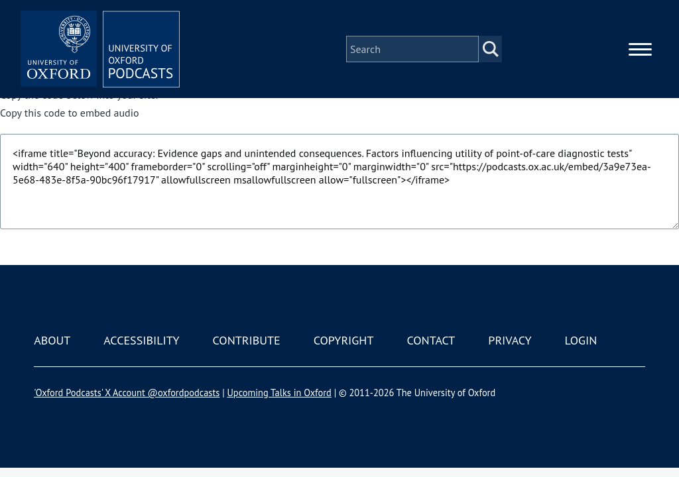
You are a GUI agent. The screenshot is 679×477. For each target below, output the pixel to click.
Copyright (344, 340)
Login (581, 340)
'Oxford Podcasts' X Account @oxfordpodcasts (126, 392)
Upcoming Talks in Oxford (279, 392)
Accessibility (141, 340)
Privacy (509, 340)
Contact (430, 340)
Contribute (246, 340)
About (52, 340)
